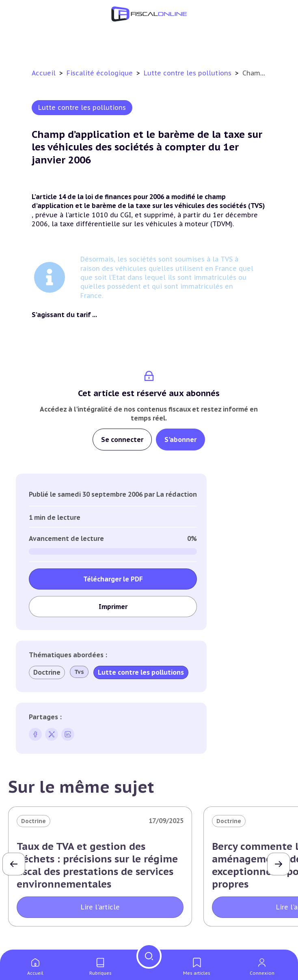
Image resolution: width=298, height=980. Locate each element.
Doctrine (46, 672)
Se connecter (122, 439)
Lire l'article (100, 907)
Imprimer (113, 607)
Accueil (44, 73)
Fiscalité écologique (101, 73)
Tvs (79, 671)
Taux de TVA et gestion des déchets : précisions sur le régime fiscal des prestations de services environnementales (97, 865)
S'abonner (180, 439)
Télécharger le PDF (113, 579)
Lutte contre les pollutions (188, 73)
